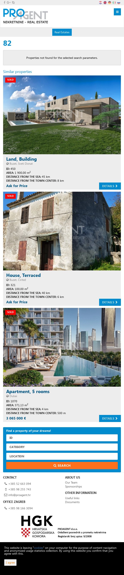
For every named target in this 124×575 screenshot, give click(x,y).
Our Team (71, 482)
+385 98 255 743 (19, 489)
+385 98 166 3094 (20, 508)
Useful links (72, 498)
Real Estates (61, 32)
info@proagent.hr (19, 495)
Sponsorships (73, 486)
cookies (38, 548)
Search (62, 465)
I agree (10, 562)
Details (110, 186)
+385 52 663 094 (19, 484)
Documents (72, 502)
